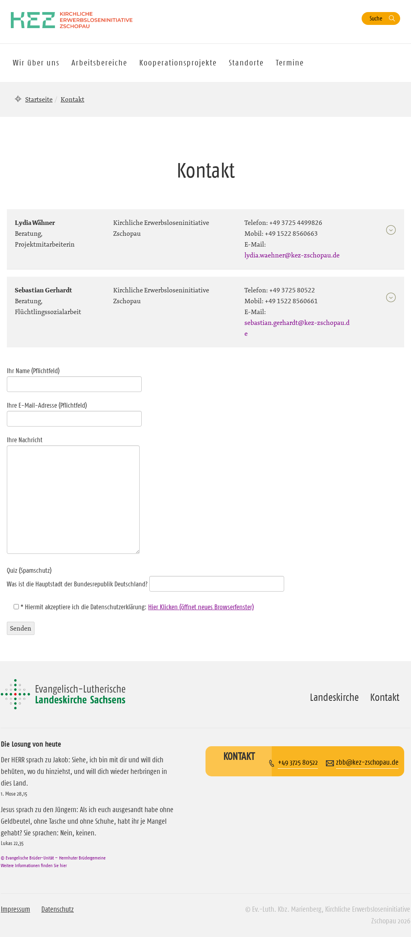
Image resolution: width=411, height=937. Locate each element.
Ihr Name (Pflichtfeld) (74, 377)
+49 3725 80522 (292, 290)
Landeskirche (334, 697)
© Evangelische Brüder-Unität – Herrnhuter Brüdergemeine (53, 858)
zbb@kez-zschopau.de (367, 762)
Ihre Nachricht (73, 495)
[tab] (205, 235)
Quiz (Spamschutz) (145, 577)
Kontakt (384, 697)
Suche (376, 18)
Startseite (39, 99)
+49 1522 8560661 (291, 300)
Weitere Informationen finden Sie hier (34, 865)
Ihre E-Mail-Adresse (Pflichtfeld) (74, 412)
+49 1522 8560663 (291, 233)
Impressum (15, 909)
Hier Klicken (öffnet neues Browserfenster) (201, 606)
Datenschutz (57, 909)
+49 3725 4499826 (295, 222)
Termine (290, 62)
